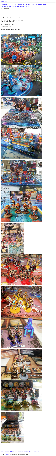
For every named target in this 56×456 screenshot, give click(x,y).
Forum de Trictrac (4, 1)
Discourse (7, 454)
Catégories (7, 451)
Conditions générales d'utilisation (21, 451)
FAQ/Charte (12, 451)
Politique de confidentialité (34, 451)
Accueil (2, 451)
